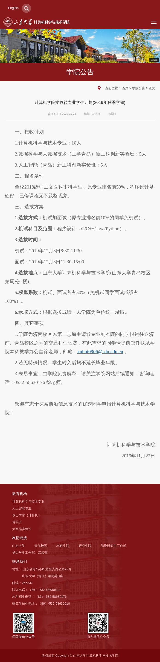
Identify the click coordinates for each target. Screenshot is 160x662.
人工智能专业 (22, 508)
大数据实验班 (22, 529)
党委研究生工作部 (113, 546)
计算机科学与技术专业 (28, 501)
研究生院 (85, 546)
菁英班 (17, 522)
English (13, 8)
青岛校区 (40, 546)
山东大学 (18, 546)
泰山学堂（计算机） (26, 515)
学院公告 (138, 88)
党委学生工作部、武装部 (30, 552)
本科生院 (62, 546)
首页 (125, 88)
